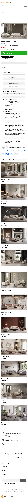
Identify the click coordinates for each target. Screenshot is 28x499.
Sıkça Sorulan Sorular (18, 454)
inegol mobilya (12, 150)
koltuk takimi (12, 152)
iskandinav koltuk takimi (19, 152)
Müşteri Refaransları (5, 473)
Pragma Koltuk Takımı (6, 422)
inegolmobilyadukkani (6, 154)
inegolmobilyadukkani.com (10, 140)
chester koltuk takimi (14, 153)
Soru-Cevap (4, 67)
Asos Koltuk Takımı (5, 268)
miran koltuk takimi (5, 150)
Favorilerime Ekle (4, 58)
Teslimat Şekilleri (17, 455)
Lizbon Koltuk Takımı (6, 223)
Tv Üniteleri (4, 470)
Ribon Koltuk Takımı (6, 201)
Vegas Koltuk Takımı (6, 179)
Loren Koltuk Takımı (6, 246)
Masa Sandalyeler (5, 474)
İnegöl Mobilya (13, 156)
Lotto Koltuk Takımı (5, 356)
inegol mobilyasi (18, 150)
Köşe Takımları (4, 469)
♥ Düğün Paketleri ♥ (5, 463)
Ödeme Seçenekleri (18, 453)
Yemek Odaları (4, 466)
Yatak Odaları (4, 464)
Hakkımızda (17, 458)
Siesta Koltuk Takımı (6, 290)
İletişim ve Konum (5, 451)
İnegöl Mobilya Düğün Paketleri (7, 454)
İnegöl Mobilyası (5, 453)
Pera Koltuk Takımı (5, 378)
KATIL (23, 480)
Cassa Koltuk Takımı (6, 312)
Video (3, 69)
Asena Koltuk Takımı (6, 334)
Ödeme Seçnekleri (5, 65)
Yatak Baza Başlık (5, 471)
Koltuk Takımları (8, 156)
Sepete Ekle (7, 56)
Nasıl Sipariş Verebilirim (19, 457)
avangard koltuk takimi (6, 153)
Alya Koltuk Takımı (5, 400)
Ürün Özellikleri (4, 63)
